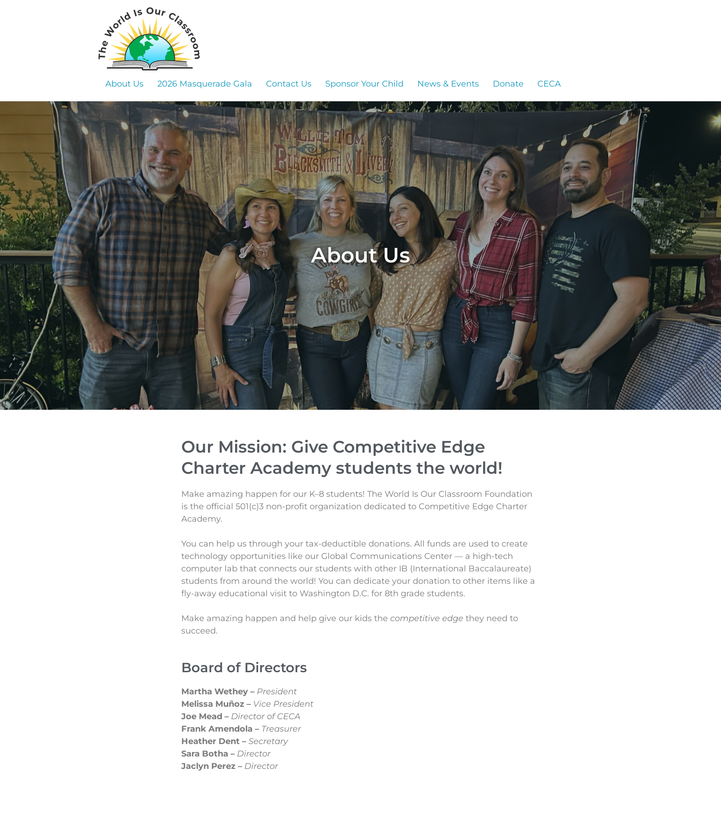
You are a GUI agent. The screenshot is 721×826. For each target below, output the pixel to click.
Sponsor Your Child (364, 84)
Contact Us (288, 84)
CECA (549, 84)
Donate (508, 84)
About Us (124, 84)
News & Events (448, 84)
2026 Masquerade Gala (204, 84)
